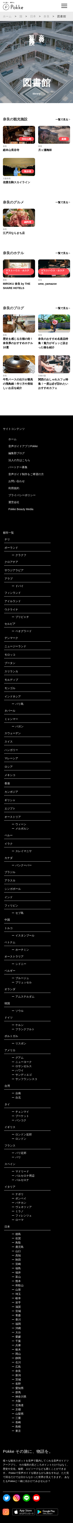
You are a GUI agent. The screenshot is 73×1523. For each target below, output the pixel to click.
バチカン (19, 1202)
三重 (16, 1418)
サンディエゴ (22, 1074)
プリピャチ (20, 616)
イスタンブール (23, 935)
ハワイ (18, 1070)
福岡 (16, 1323)
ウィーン (19, 824)
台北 (16, 1097)
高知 (16, 1255)
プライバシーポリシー (22, 495)
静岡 (16, 1358)
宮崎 (16, 1264)
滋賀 (16, 1306)
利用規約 (13, 488)
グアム (18, 1057)
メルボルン (20, 828)
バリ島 (18, 703)
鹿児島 (18, 1246)
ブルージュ (20, 978)
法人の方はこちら (19, 460)
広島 (16, 1366)
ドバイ (18, 586)
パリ (16, 1157)
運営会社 (13, 502)
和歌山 (18, 1285)
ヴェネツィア (22, 1207)
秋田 (16, 1259)
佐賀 (16, 1238)
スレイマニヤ (22, 851)
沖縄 (16, 1328)
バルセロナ (20, 1179)
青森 (16, 1315)
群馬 (16, 1392)
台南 (16, 1093)
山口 (16, 1251)
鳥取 (16, 1242)
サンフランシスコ (24, 1079)
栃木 (16, 1349)
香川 (16, 1319)
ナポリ (18, 1194)
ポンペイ (19, 1198)
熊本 (16, 1281)
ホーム (7, 16)
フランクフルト (23, 1029)
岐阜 (16, 1298)
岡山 (16, 1353)
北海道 (18, 1405)
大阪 (16, 1400)
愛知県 (18, 1388)
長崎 (16, 1422)
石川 (16, 1362)
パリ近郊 (19, 1152)
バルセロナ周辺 (23, 1175)
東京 (16, 1430)
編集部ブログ (16, 453)
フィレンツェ (22, 1215)
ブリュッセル (22, 982)
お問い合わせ (16, 481)
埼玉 (16, 1293)
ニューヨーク (22, 1061)
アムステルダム (23, 996)
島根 (16, 1426)
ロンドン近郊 (22, 1134)
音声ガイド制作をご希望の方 (26, 474)
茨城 (16, 1379)
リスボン (19, 1043)
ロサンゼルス (22, 1066)
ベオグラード (22, 631)
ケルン (18, 1024)
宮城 (16, 1311)
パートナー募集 (17, 467)
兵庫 (16, 1345)
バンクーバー (22, 865)
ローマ (18, 1219)
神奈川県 (19, 1396)
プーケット (20, 1116)
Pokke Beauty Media (20, 509)
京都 (16, 1409)
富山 (16, 1276)
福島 (16, 1268)
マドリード (20, 1171)
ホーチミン (20, 949)
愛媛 (16, 1336)
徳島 (16, 1234)
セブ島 (18, 912)
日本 (33, 16)
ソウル (18, 1010)
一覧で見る (61, 119)
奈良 (46, 16)
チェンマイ (20, 1111)
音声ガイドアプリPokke (23, 446)
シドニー (19, 963)
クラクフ (19, 555)
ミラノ (18, 1211)
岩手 (16, 1302)
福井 (16, 1272)
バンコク (19, 1120)
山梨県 (18, 1413)
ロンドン (19, 1138)
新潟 (16, 1375)
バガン (18, 726)
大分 (16, 1332)
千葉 (16, 1341)
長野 (16, 1383)
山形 (16, 1289)
